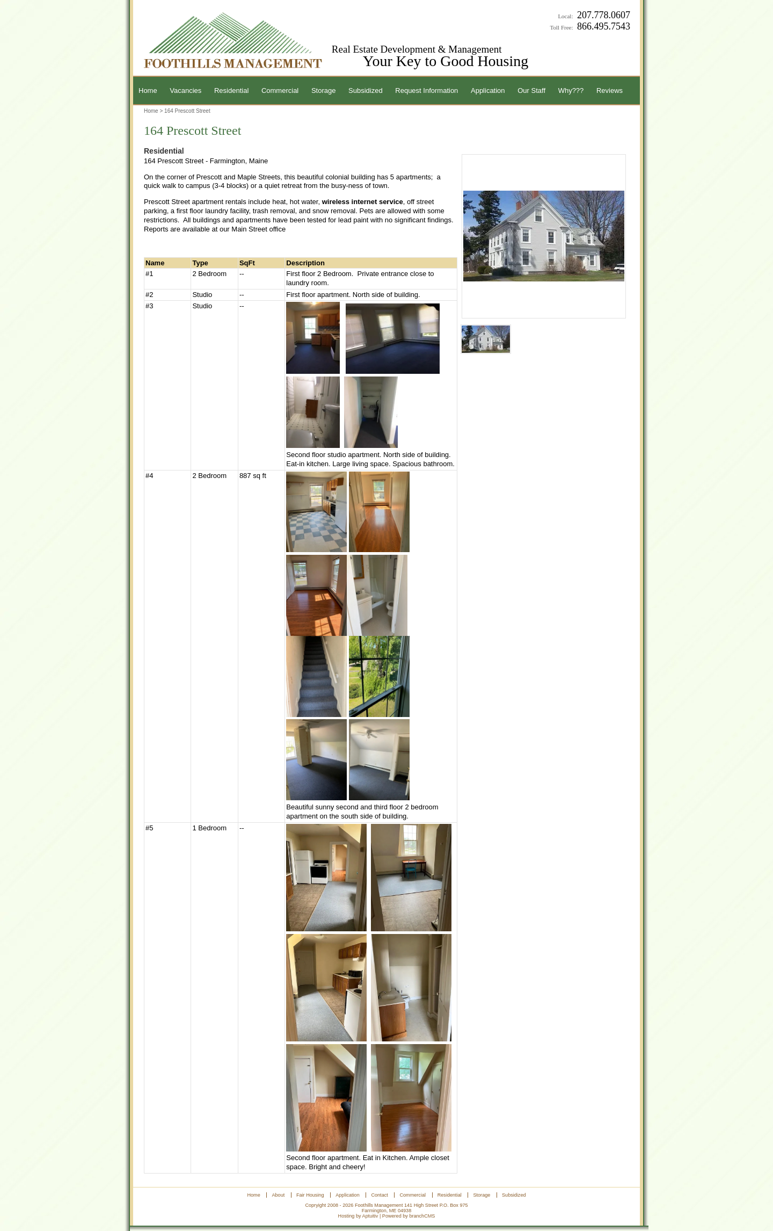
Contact (379, 1195)
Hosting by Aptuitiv (358, 1216)
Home (147, 90)
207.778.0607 (603, 15)
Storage (323, 90)
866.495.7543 (603, 26)
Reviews (609, 90)
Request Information (426, 90)
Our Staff (531, 90)
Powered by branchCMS (408, 1216)
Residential (231, 90)
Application (488, 90)
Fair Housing (310, 1195)
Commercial (279, 90)
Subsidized (365, 90)
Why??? (571, 90)
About (278, 1195)
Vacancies (185, 90)
